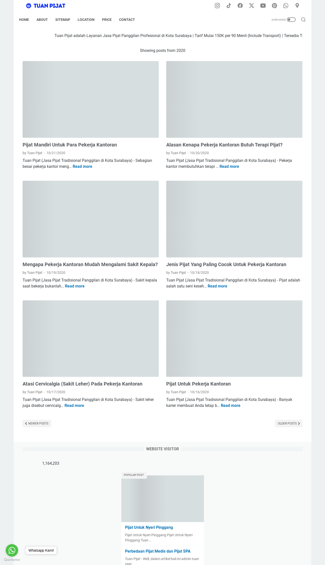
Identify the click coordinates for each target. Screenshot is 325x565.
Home (27, 20)
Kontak (208, 547)
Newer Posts (38, 389)
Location (89, 20)
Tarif (194, 547)
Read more (46, 157)
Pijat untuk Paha (246, 159)
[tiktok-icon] (231, 6)
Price (110, 20)
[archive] (248, 200)
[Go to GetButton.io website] (12, 560)
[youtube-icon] (265, 6)
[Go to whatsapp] (12, 550)
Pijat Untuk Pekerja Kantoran (152, 336)
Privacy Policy (157, 547)
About (45, 20)
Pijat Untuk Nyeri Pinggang (256, 111)
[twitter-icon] (254, 6)
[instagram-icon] (220, 6)
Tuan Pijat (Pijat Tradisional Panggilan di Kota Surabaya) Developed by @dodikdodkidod (182, 557)
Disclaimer (134, 547)
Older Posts (195, 389)
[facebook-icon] (243, 6)
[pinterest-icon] (276, 6)
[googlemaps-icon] (298, 6)
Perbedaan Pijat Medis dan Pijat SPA (264, 135)
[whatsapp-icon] (287, 6)
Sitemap (66, 20)
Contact (130, 20)
